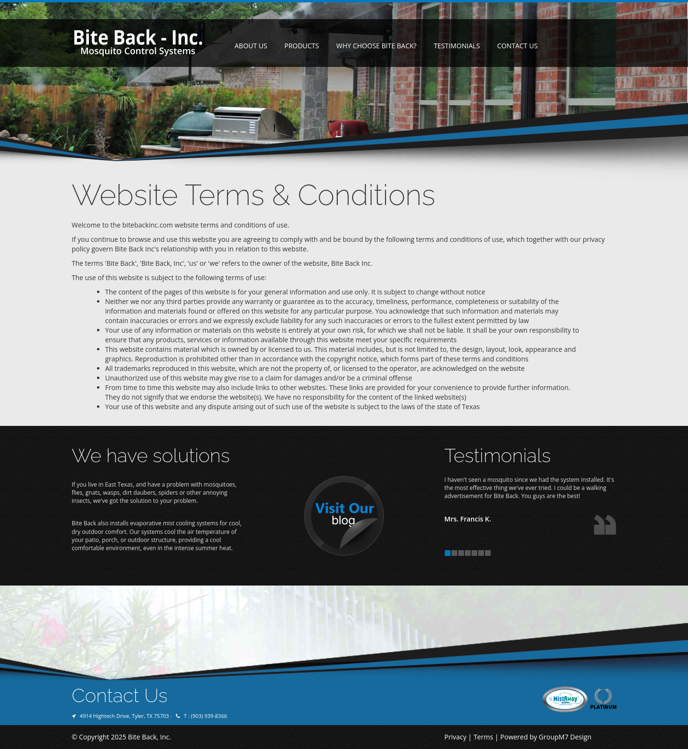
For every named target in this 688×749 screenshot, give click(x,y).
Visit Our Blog (344, 516)
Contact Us (517, 45)
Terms (483, 736)
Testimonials (457, 45)
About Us (251, 45)
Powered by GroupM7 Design (545, 736)
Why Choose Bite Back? (376, 45)
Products (301, 45)
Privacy (455, 736)
